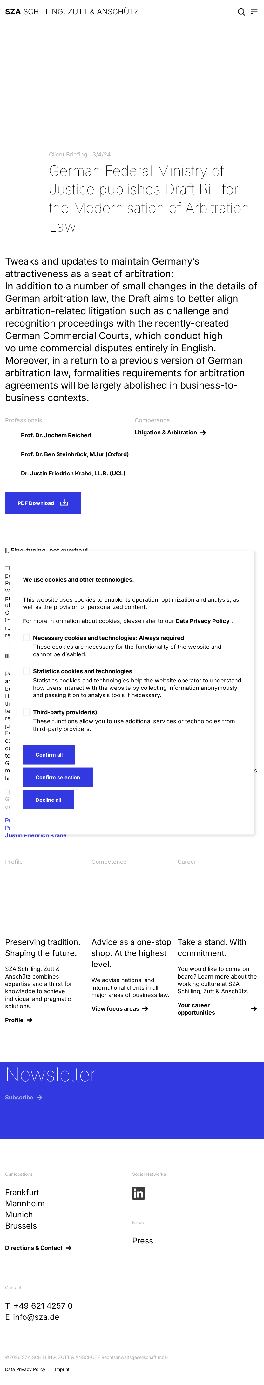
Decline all (48, 799)
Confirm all (49, 754)
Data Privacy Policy (203, 620)
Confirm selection (58, 777)
